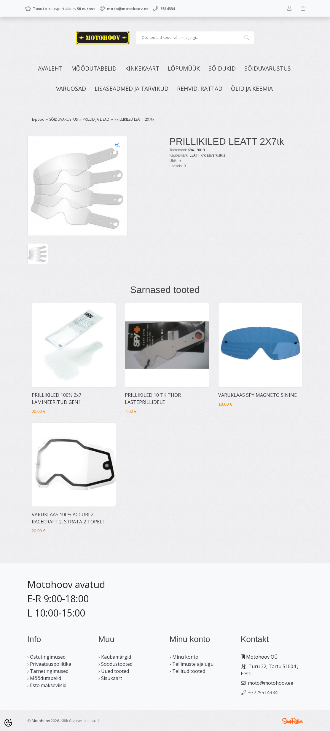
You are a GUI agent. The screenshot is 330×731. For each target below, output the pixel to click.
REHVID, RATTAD (199, 89)
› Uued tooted (113, 671)
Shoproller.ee (292, 721)
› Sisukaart (110, 678)
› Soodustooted (115, 664)
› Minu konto (184, 657)
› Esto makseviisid (46, 685)
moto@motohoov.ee (270, 683)
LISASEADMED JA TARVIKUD (131, 89)
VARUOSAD (71, 89)
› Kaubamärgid (114, 657)
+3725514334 (263, 692)
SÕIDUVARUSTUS (267, 68)
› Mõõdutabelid (44, 678)
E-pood (38, 119)
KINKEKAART (142, 68)
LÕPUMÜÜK (184, 68)
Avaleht (50, 68)
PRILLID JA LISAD (96, 119)
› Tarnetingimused (47, 671)
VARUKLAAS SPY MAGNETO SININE (257, 395)
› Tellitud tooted (187, 671)
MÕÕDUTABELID (94, 68)
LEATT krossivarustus (207, 155)
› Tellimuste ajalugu (191, 664)
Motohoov (41, 720)
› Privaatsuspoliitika (49, 664)
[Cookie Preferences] (8, 722)
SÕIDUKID (222, 68)
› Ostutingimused (46, 657)
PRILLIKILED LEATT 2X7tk (134, 119)
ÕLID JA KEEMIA (252, 89)
